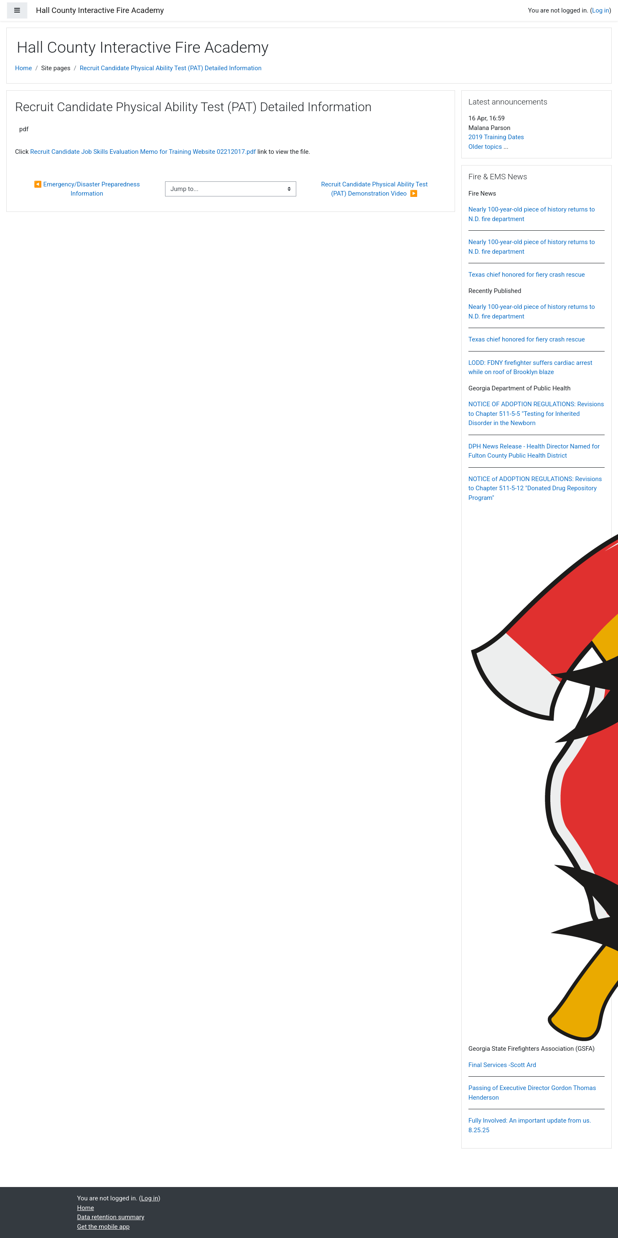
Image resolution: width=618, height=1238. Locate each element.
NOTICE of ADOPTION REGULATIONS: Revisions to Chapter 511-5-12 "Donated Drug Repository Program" (535, 488)
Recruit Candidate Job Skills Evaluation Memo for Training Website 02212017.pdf (143, 151)
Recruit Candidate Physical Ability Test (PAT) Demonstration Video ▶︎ (375, 189)
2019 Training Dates (496, 137)
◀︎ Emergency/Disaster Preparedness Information (87, 189)
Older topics (485, 146)
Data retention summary (111, 1217)
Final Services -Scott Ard (502, 1065)
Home (23, 68)
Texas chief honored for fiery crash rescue (526, 274)
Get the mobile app (103, 1226)
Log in (600, 10)
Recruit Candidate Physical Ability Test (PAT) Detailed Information (171, 68)
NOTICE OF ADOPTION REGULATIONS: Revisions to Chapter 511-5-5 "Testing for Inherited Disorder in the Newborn (536, 413)
